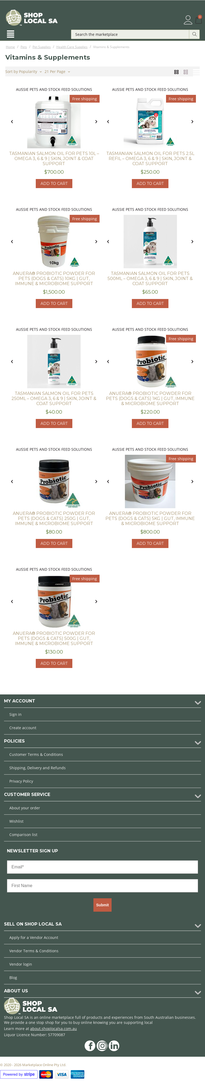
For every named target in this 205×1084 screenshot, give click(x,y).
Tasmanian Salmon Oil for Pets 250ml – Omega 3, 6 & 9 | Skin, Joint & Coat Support (53, 398)
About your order (24, 807)
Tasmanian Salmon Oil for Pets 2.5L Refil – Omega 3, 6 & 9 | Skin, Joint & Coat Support (150, 158)
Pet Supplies (42, 47)
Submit (102, 905)
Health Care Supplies (72, 47)
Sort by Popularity (23, 71)
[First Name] (102, 885)
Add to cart (54, 183)
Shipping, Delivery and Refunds (37, 767)
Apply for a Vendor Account (33, 937)
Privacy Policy (21, 781)
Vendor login (20, 964)
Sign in (15, 714)
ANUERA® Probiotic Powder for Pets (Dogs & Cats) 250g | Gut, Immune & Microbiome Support (54, 518)
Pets (24, 47)
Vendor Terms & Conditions (33, 950)
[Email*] (102, 867)
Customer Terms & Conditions (36, 754)
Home (10, 47)
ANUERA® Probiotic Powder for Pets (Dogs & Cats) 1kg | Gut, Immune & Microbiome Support (150, 398)
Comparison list (23, 834)
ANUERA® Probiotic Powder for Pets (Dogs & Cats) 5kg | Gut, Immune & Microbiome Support (150, 518)
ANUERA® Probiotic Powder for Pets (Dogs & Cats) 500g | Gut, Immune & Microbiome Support (54, 638)
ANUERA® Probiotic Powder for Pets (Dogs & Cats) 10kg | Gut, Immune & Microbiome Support (54, 278)
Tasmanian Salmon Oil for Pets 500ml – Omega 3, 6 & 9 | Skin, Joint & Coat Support (150, 278)
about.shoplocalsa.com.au (53, 1028)
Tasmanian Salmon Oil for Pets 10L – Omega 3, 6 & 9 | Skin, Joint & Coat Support (54, 158)
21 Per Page (57, 71)
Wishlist (16, 821)
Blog (13, 977)
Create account (22, 727)
